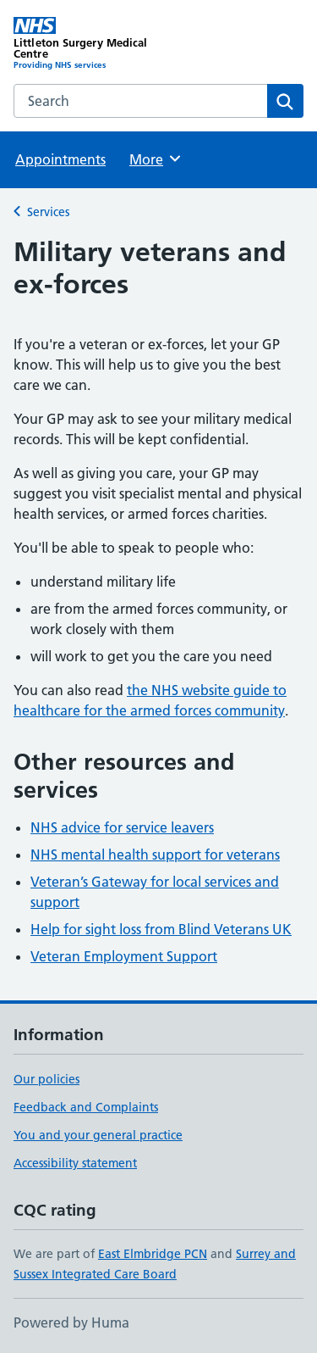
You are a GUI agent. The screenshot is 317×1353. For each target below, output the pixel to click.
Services (48, 212)
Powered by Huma (71, 1322)
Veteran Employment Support (123, 956)
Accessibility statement (75, 1163)
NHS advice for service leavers (122, 827)
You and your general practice (98, 1135)
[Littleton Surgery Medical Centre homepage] (86, 43)
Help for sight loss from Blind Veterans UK (161, 929)
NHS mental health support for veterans (155, 854)
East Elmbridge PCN (152, 1253)
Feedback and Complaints (86, 1107)
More (156, 158)
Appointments (60, 159)
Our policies (46, 1079)
